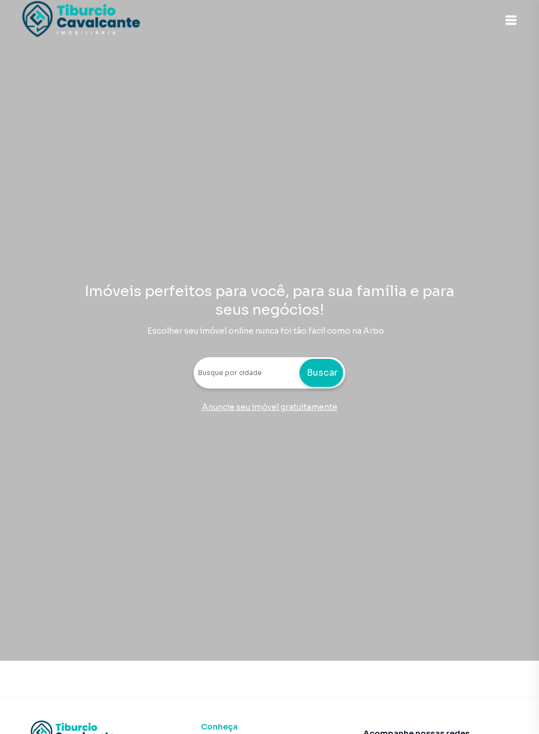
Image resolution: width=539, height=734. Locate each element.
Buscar (322, 372)
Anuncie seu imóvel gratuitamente (270, 407)
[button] (511, 20)
